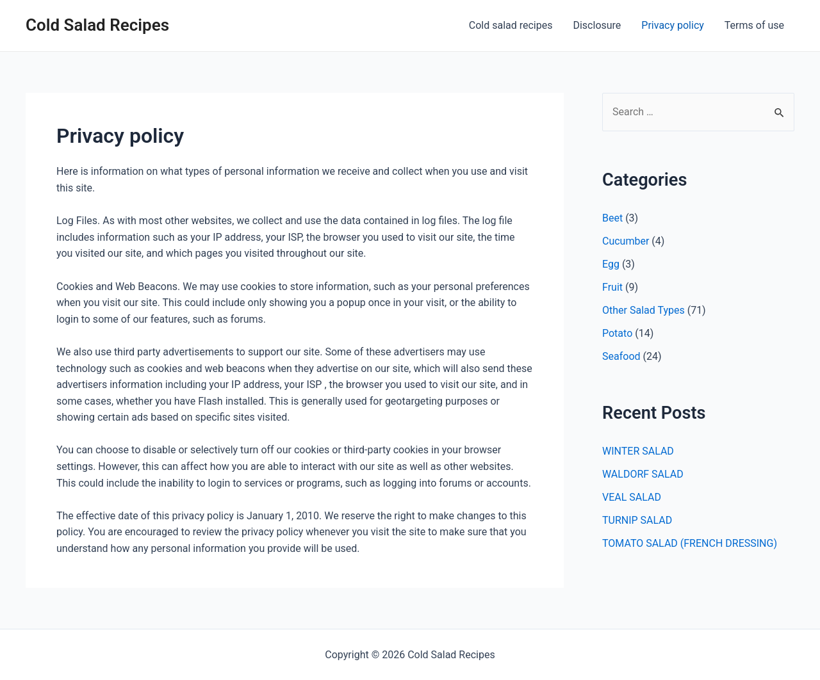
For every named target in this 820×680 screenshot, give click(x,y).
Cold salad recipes (511, 25)
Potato (617, 333)
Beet (612, 218)
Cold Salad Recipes (97, 25)
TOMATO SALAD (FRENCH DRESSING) (689, 543)
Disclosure (597, 25)
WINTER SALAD (638, 451)
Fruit (612, 287)
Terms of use (754, 25)
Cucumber (625, 241)
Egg (610, 264)
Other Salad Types (643, 310)
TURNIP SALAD (637, 520)
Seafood (621, 356)
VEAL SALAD (631, 497)
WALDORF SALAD (643, 474)
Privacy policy (672, 25)
